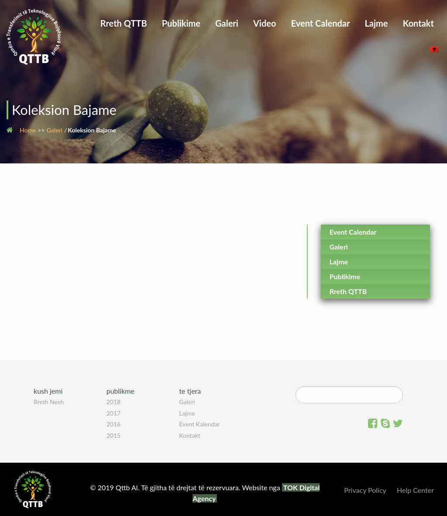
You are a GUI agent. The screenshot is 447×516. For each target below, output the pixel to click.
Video (264, 23)
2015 (113, 435)
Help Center (415, 490)
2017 (113, 413)
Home (28, 130)
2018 (113, 401)
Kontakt (418, 23)
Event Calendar (320, 23)
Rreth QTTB (123, 23)
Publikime (181, 23)
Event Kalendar (199, 424)
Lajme (376, 23)
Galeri (226, 23)
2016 (113, 424)
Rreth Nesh (49, 401)
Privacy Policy (365, 490)
